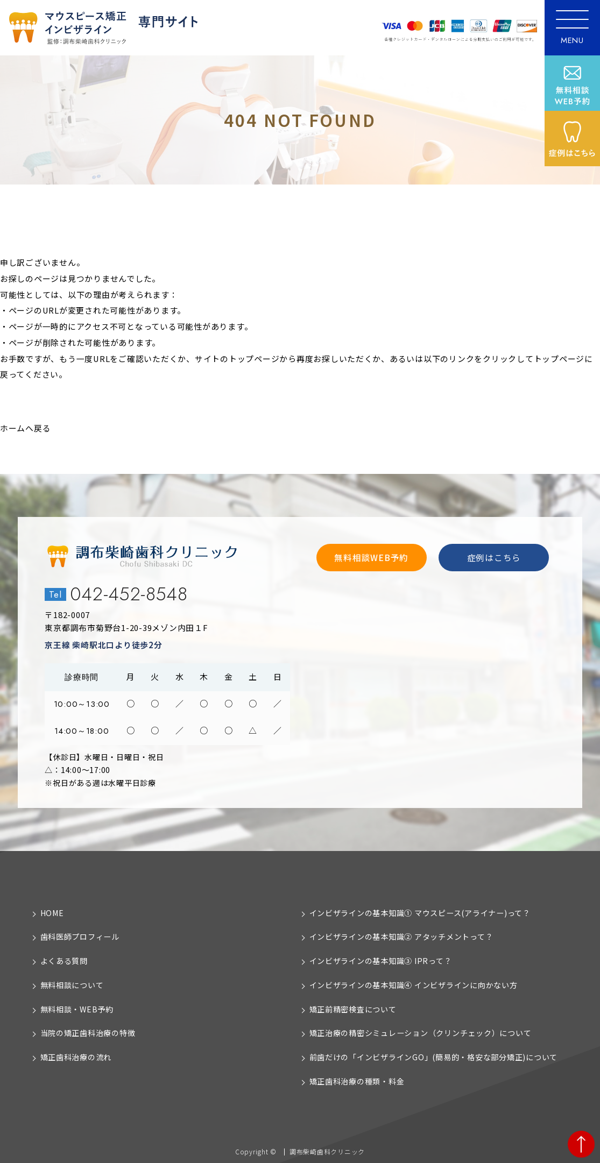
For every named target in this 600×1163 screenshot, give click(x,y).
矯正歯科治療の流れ (76, 1057)
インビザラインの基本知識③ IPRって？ (380, 960)
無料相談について (72, 985)
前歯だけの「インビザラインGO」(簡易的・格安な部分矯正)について (433, 1057)
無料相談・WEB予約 (77, 1009)
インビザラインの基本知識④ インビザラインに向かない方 (413, 985)
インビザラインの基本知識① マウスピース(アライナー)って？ (420, 912)
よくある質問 (64, 960)
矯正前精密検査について (353, 1009)
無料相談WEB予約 (371, 557)
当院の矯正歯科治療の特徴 (88, 1032)
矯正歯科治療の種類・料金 (357, 1081)
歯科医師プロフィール (79, 936)
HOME (52, 912)
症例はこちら (494, 557)
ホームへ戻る (25, 428)
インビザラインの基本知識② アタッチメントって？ (401, 936)
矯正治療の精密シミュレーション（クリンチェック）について (420, 1032)
